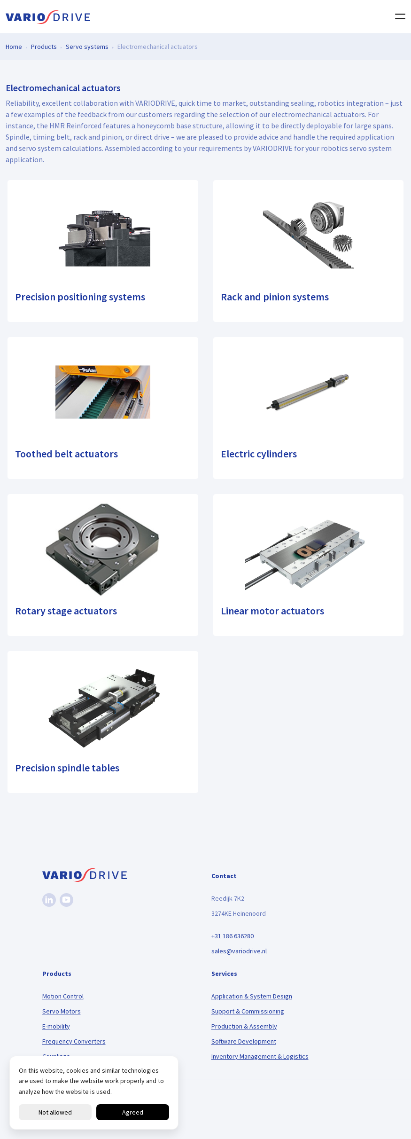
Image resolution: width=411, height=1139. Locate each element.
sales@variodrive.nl (239, 951)
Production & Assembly (244, 1026)
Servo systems (87, 46)
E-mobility (56, 1026)
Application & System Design (251, 996)
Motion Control (63, 996)
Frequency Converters (74, 1041)
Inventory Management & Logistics (260, 1056)
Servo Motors (61, 1011)
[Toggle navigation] (397, 16)
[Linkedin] (49, 900)
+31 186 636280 (232, 936)
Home (14, 46)
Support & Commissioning (247, 1011)
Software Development (243, 1041)
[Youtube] (66, 900)
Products (44, 46)
